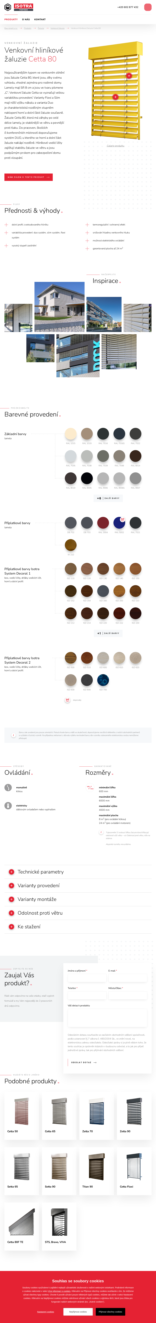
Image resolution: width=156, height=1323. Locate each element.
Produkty (11, 19)
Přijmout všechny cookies (110, 1312)
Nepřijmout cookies (78, 1312)
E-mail (112, 970)
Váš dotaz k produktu (79, 1005)
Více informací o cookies (59, 1291)
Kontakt (40, 19)
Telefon (72, 988)
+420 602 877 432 (127, 7)
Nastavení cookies (45, 1312)
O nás (26, 19)
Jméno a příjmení (77, 970)
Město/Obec (115, 988)
